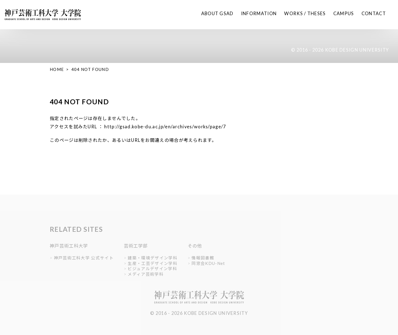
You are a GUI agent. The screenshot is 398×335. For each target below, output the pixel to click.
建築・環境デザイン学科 (152, 258)
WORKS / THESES (305, 13)
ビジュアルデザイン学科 (152, 268)
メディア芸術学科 (145, 274)
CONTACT (374, 13)
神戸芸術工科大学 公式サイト (84, 258)
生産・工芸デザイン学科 (152, 263)
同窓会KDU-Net (208, 263)
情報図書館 (203, 258)
